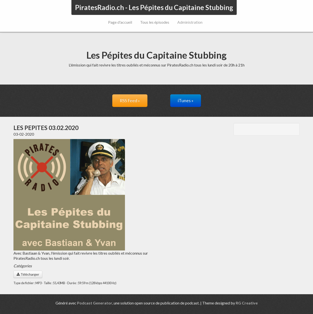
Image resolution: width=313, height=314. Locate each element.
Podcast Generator (94, 303)
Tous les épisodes (154, 22)
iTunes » (185, 100)
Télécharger (28, 274)
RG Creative (247, 303)
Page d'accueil (120, 22)
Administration (189, 22)
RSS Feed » (130, 100)
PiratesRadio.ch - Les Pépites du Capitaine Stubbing (154, 7)
